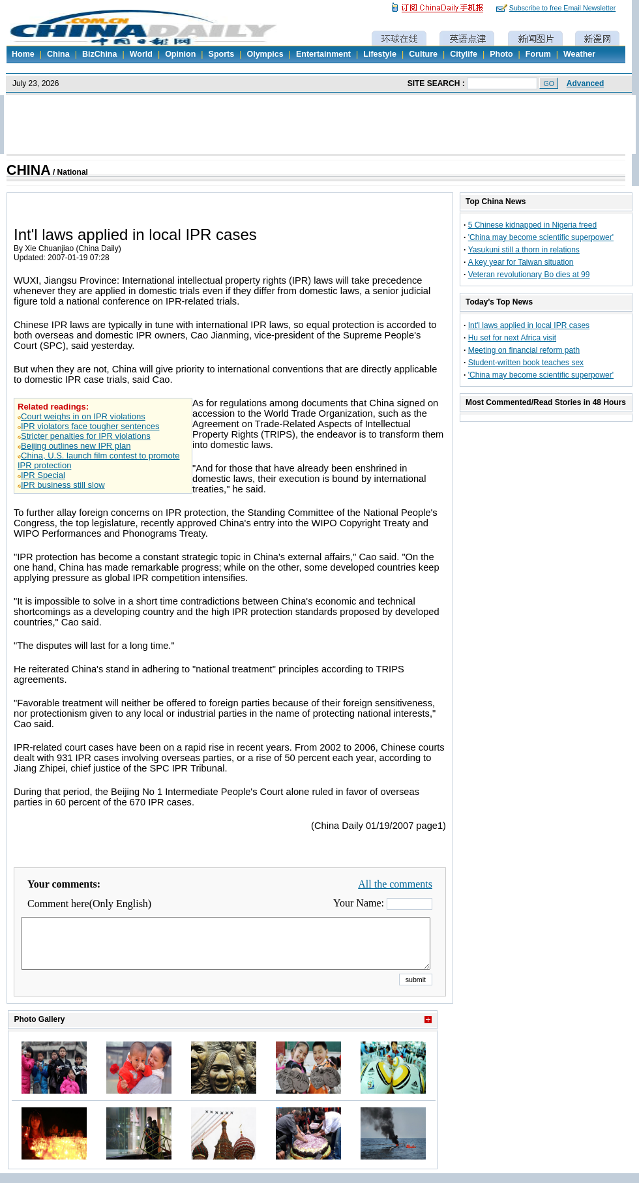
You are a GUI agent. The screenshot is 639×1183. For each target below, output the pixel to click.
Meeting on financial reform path (524, 350)
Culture (423, 54)
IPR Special (43, 475)
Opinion (180, 54)
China (58, 54)
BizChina (99, 54)
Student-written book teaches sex (526, 362)
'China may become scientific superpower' (541, 237)
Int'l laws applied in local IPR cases (528, 325)
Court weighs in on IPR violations (83, 416)
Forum (538, 54)
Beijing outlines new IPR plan (75, 446)
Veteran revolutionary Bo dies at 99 (529, 274)
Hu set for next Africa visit (512, 337)
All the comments (395, 884)
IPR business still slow (63, 485)
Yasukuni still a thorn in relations (524, 249)
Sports (222, 54)
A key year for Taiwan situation (521, 262)
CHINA (29, 170)
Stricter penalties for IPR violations (86, 436)
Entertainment (323, 54)
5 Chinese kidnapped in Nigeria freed (532, 225)
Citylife (463, 54)
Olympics (264, 54)
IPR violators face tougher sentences (90, 426)
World (141, 54)
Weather (579, 54)
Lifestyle (379, 54)
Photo (501, 54)
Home (23, 54)
